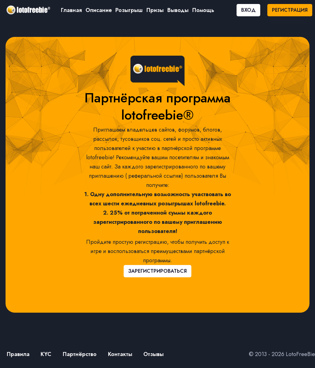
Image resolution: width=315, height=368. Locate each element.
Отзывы (153, 354)
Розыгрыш (129, 10)
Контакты (120, 354)
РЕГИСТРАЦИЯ (290, 10)
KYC (46, 354)
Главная (71, 10)
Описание (99, 10)
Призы (155, 10)
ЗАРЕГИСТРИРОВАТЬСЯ (157, 271)
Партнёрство (80, 354)
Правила (18, 354)
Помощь (203, 10)
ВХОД (248, 10)
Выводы (178, 10)
